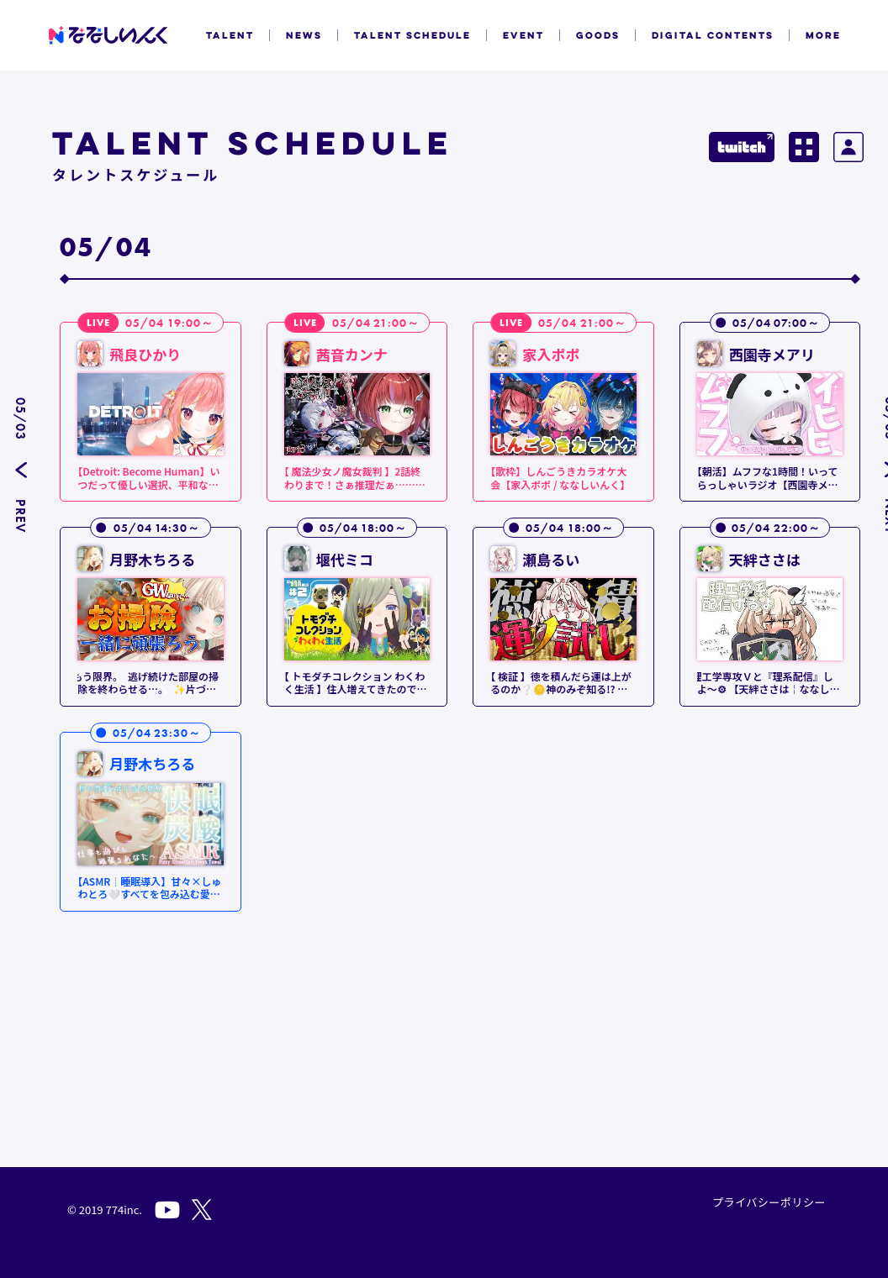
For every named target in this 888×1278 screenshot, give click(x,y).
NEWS (304, 35)
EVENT (523, 35)
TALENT (230, 35)
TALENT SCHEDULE (412, 35)
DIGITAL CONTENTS (713, 35)
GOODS (598, 35)
